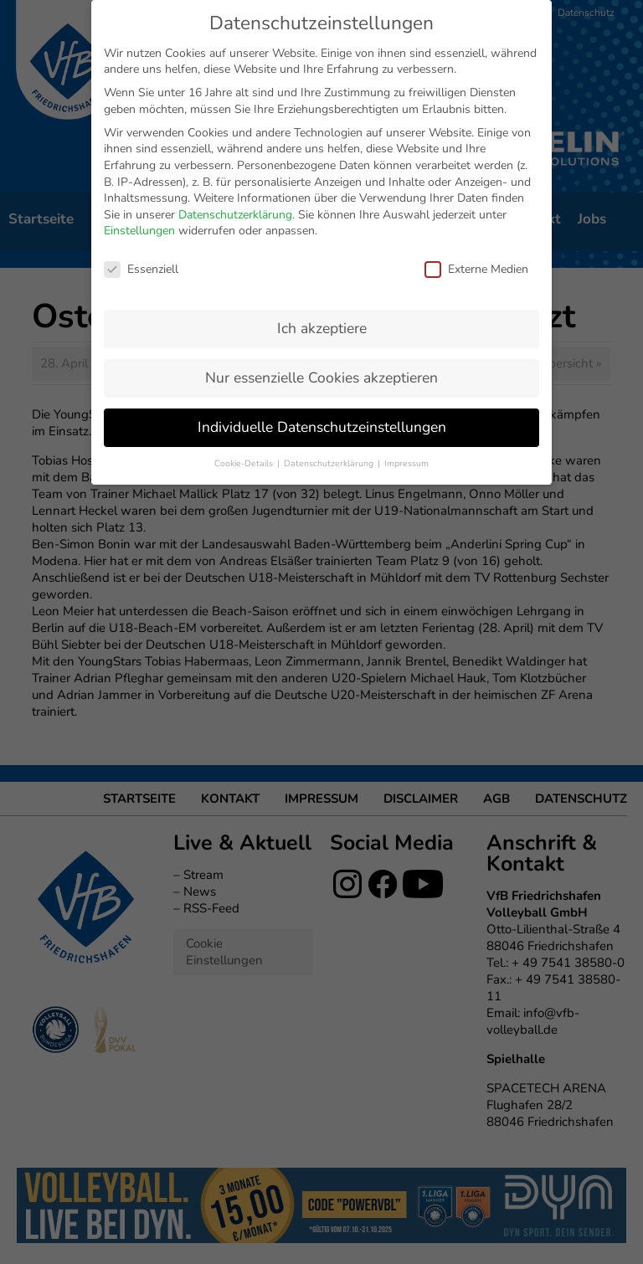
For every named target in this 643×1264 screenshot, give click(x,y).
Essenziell (141, 165)
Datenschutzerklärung (235, 111)
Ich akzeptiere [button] (322, 224)
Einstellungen (139, 127)
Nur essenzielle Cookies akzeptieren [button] (321, 274)
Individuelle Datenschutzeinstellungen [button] (322, 323)
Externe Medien (476, 165)
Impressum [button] (406, 359)
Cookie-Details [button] (244, 359)
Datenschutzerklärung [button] (330, 359)
